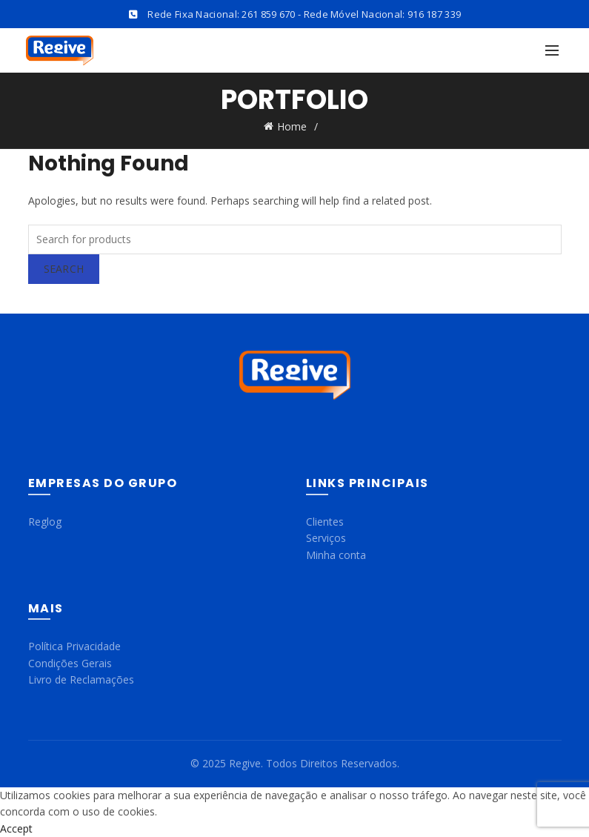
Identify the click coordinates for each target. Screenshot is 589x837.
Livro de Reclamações (81, 679)
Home (292, 126)
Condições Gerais (70, 663)
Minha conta (336, 555)
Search (64, 269)
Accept (16, 828)
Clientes (325, 522)
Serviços (326, 538)
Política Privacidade (74, 646)
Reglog (44, 522)
